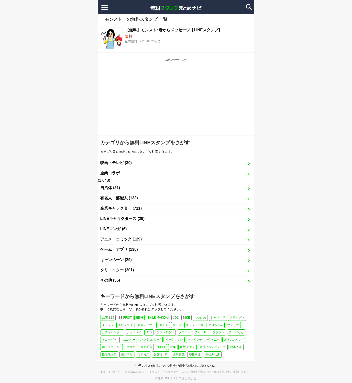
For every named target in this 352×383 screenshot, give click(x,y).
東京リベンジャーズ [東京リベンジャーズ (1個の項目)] (212, 347)
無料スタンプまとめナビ (200, 365)
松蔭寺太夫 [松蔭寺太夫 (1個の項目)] (109, 354)
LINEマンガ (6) (113, 229)
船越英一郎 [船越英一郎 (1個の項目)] (161, 354)
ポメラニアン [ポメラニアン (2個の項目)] (111, 347)
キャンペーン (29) (116, 260)
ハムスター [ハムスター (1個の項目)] (128, 339)
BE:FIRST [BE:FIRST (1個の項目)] (125, 317)
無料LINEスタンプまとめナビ (177, 378)
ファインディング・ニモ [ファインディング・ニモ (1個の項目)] (203, 339)
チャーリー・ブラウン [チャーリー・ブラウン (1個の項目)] (209, 332)
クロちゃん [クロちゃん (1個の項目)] (215, 325)
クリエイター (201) (117, 270)
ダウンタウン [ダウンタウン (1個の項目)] (165, 332)
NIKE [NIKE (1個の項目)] (186, 317)
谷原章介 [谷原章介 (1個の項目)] (195, 354)
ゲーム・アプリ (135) (119, 249)
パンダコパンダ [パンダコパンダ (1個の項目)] (150, 339)
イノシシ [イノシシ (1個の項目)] (108, 325)
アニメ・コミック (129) (121, 239)
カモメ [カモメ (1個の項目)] (163, 325)
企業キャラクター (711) (121, 208)
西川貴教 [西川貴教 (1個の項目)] (179, 354)
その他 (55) (110, 280)
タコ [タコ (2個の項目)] (149, 332)
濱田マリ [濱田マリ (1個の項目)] (127, 354)
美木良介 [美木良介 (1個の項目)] (143, 354)
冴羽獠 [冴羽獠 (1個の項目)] (160, 347)
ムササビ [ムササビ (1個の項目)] (130, 347)
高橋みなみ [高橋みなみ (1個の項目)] (212, 354)
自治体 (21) (110, 188)
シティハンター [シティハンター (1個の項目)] (112, 332)
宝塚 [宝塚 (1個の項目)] (173, 347)
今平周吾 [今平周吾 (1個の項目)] (146, 347)
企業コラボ (110, 173)
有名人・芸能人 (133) (119, 198)
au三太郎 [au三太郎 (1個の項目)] (108, 317)
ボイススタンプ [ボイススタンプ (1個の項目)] (234, 339)
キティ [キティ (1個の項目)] (177, 325)
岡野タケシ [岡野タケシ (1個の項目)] (187, 347)
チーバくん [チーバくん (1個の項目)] (236, 332)
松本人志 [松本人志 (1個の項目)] (236, 347)
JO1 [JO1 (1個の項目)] (175, 317)
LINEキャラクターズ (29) (122, 218)
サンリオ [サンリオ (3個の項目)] (233, 325)
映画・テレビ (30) (116, 163)
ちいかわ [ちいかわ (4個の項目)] (200, 317)
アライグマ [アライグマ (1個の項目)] (237, 317)
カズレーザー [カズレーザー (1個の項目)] (146, 325)
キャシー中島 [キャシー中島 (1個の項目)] (195, 325)
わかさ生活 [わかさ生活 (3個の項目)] (218, 317)
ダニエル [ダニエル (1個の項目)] (184, 332)
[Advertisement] (176, 98)
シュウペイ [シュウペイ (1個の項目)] (134, 332)
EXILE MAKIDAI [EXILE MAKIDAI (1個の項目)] (158, 317)
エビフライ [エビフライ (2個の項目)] (125, 325)
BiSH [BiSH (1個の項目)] (139, 317)
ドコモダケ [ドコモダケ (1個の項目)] (109, 339)
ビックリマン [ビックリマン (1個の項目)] (174, 339)
